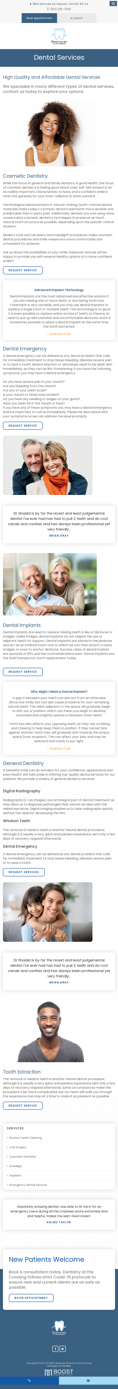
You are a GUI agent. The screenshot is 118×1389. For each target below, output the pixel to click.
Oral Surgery (17, 1147)
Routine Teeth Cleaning (25, 1138)
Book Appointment (39, 18)
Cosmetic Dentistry (22, 1157)
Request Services (24, 872)
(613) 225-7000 (60, 9)
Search (77, 18)
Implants (15, 1175)
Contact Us (60, 334)
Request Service (23, 270)
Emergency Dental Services (28, 1185)
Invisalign (15, 1166)
